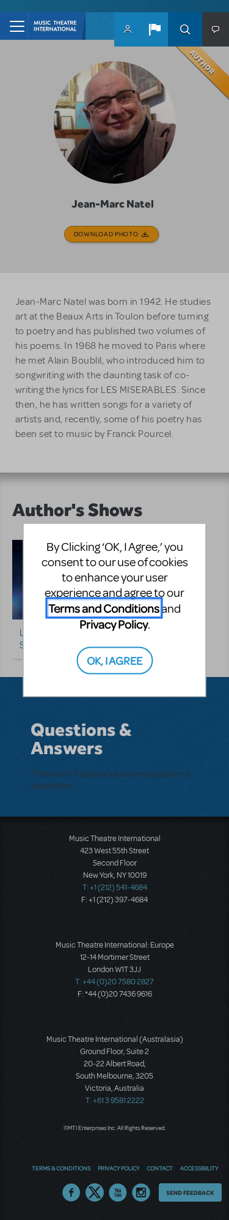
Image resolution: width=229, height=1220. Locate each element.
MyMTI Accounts (127, 29)
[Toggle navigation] (13, 26)
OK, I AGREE (114, 660)
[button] (154, 29)
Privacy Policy (113, 624)
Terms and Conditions (103, 608)
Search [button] (185, 29)
